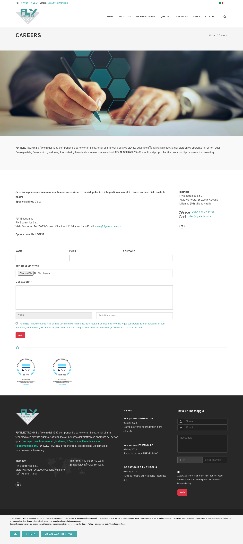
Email (73, 251)
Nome (20, 251)
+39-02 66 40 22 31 (29, 3)
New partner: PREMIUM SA (138, 445)
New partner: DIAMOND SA (138, 418)
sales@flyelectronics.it (57, 3)
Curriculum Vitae (27, 266)
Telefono (129, 251)
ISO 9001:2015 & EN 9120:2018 (140, 467)
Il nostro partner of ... (141, 453)
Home (212, 35)
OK (15, 534)
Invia (20, 335)
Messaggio (24, 282)
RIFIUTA (30, 534)
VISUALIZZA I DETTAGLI (59, 534)
